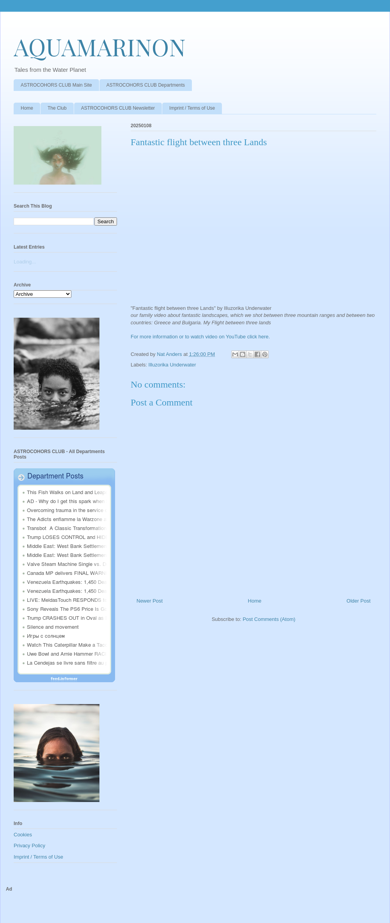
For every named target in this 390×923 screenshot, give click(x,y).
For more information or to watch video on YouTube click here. (200, 337)
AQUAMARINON (100, 46)
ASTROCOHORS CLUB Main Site (56, 85)
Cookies (23, 835)
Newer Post (149, 601)
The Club (57, 108)
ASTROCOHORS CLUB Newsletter (118, 108)
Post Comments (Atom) (269, 619)
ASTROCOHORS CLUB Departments (145, 85)
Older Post (358, 601)
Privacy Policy (29, 845)
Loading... (25, 262)
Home (27, 108)
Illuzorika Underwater (172, 365)
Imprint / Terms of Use (192, 108)
